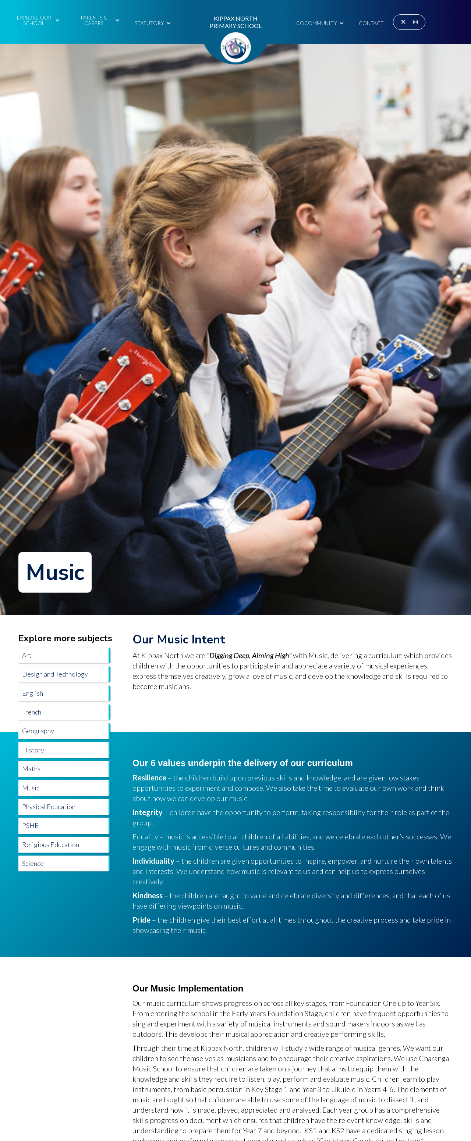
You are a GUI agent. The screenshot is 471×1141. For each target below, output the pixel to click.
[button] (37, 19)
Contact (371, 23)
